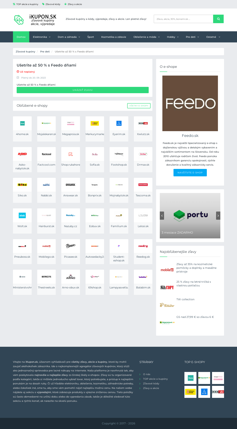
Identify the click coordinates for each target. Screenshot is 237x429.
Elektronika (41, 36)
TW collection (185, 299)
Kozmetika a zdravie (113, 36)
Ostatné (213, 36)
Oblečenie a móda (146, 36)
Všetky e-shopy (138, 105)
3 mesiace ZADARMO (177, 232)
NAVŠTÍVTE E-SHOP (190, 172)
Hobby (172, 36)
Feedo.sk (190, 135)
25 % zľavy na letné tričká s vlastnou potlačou (193, 283)
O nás (146, 374)
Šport (90, 36)
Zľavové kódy (51, 4)
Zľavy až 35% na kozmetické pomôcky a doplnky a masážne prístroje (196, 267)
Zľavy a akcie (73, 4)
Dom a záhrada (69, 36)
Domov (21, 36)
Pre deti (192, 36)
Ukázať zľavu (83, 90)
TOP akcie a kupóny (25, 4)
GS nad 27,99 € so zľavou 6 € (195, 317)
